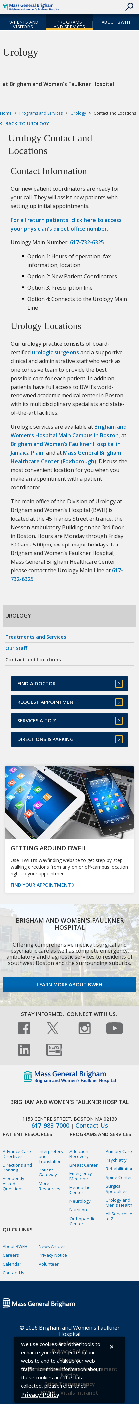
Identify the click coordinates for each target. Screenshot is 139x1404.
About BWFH (15, 1246)
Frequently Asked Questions (13, 1183)
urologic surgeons (55, 352)
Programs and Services (69, 24)
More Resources (49, 1185)
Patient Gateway (48, 1172)
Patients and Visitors (23, 24)
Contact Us (91, 1125)
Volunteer (49, 1264)
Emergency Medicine (81, 1175)
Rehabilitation (120, 1168)
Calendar (12, 1264)
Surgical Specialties (117, 1188)
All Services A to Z (119, 1216)
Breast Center (84, 1165)
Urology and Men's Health (119, 1202)
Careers (11, 1255)
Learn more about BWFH (69, 984)
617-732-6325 (87, 242)
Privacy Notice (53, 1255)
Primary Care (119, 1151)
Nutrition (78, 1210)
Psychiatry (116, 1160)
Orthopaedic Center (82, 1221)
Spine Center (119, 1177)
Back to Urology (27, 123)
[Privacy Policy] (40, 1395)
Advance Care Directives (17, 1153)
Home (6, 113)
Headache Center (80, 1189)
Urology (78, 113)
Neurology (80, 1201)
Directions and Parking (17, 1167)
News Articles (52, 1246)
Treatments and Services (35, 636)
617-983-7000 (50, 1125)
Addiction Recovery (79, 1153)
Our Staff (16, 648)
